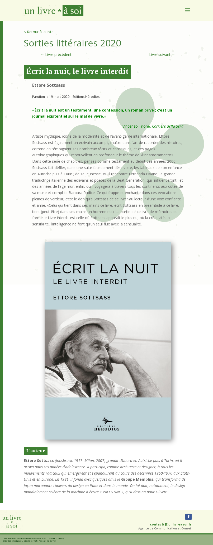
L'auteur (35, 450)
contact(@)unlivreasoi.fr (171, 524)
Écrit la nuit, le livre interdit (77, 71)
